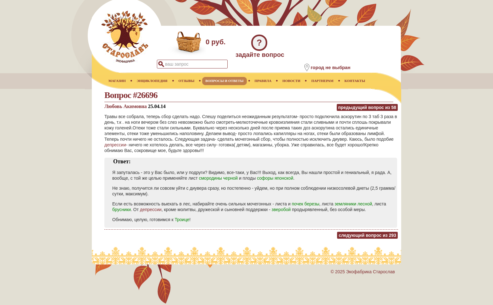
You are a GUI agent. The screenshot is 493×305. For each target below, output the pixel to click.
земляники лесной (353, 203)
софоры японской (275, 178)
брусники (121, 209)
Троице (181, 219)
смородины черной (218, 178)
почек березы (305, 203)
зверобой (281, 209)
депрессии (115, 144)
